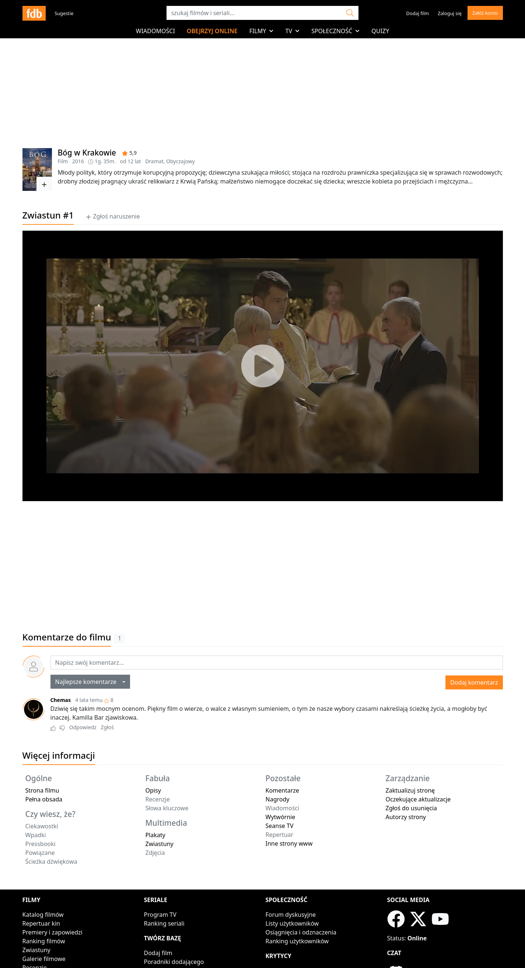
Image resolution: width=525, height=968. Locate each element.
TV (292, 31)
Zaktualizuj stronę (410, 790)
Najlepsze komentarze (88, 682)
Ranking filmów (43, 941)
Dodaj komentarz (474, 682)
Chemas (60, 699)
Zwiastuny (160, 844)
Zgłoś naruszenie (112, 216)
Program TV (160, 915)
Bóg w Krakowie (87, 152)
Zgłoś (107, 727)
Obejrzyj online (212, 31)
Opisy (153, 790)
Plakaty (155, 835)
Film (63, 161)
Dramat (154, 161)
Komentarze (282, 790)
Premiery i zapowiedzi (52, 932)
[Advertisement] (263, 561)
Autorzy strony (406, 817)
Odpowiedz (83, 727)
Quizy (380, 31)
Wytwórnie (280, 817)
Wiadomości (155, 31)
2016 (78, 161)
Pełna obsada (44, 799)
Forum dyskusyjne (291, 915)
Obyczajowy (180, 161)
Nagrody (278, 799)
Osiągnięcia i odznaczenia (301, 932)
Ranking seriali (164, 923)
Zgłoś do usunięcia (411, 808)
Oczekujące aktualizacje (418, 799)
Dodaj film (417, 13)
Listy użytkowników (292, 923)
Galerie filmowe (44, 959)
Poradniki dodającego (174, 962)
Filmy (261, 31)
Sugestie (64, 13)
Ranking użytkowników (297, 941)
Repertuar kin (41, 923)
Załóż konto (485, 13)
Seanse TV (280, 826)
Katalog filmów (43, 915)
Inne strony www (289, 843)
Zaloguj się (450, 13)
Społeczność (335, 31)
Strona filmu (42, 790)
